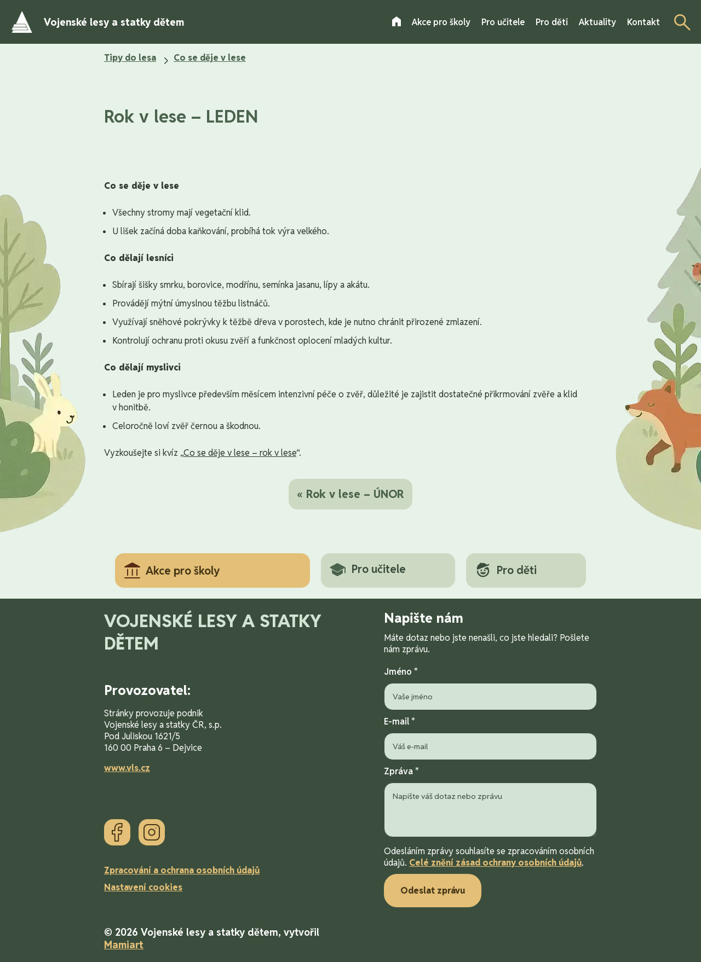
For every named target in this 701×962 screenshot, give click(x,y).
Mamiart (123, 944)
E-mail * (490, 738)
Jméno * (490, 688)
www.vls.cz (127, 768)
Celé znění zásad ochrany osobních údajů (495, 862)
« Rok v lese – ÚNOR (350, 494)
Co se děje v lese (210, 57)
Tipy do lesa (130, 57)
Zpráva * (490, 803)
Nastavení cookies (143, 887)
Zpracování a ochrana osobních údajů (182, 870)
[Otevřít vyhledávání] (679, 22)
